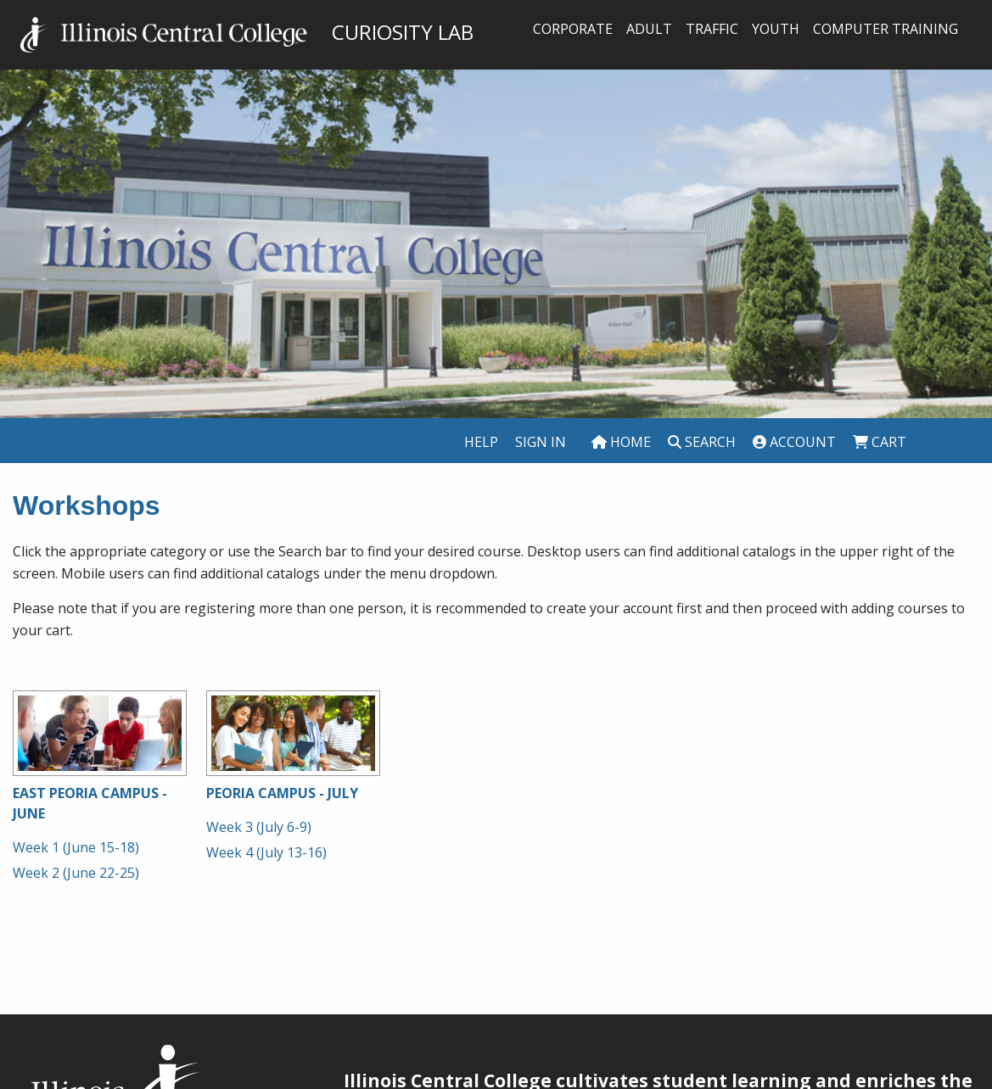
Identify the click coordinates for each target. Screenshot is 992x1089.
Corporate (573, 29)
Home (621, 442)
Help (481, 442)
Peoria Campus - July (282, 793)
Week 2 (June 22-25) (76, 872)
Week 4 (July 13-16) (266, 852)
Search (702, 442)
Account (794, 442)
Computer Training (885, 29)
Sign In (540, 442)
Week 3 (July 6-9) (258, 827)
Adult (649, 29)
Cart (879, 442)
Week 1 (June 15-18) (76, 847)
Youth (775, 29)
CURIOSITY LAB (247, 32)
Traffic (712, 29)
